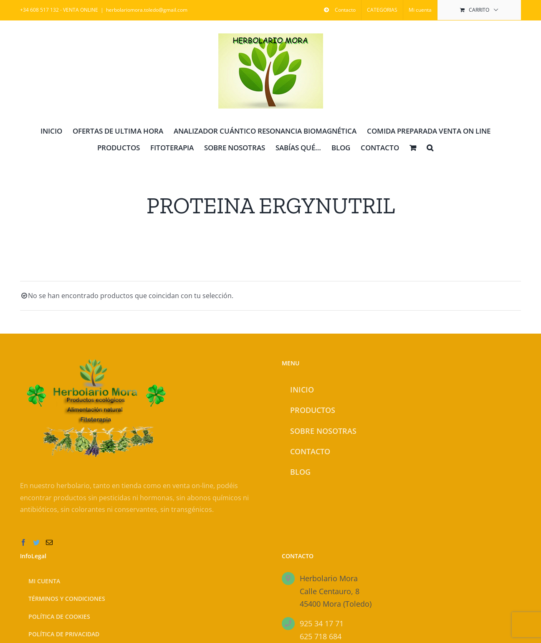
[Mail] (49, 542)
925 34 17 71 (322, 623)
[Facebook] (23, 542)
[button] (430, 147)
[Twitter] (36, 542)
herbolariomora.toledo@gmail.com (146, 9)
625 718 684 (320, 636)
